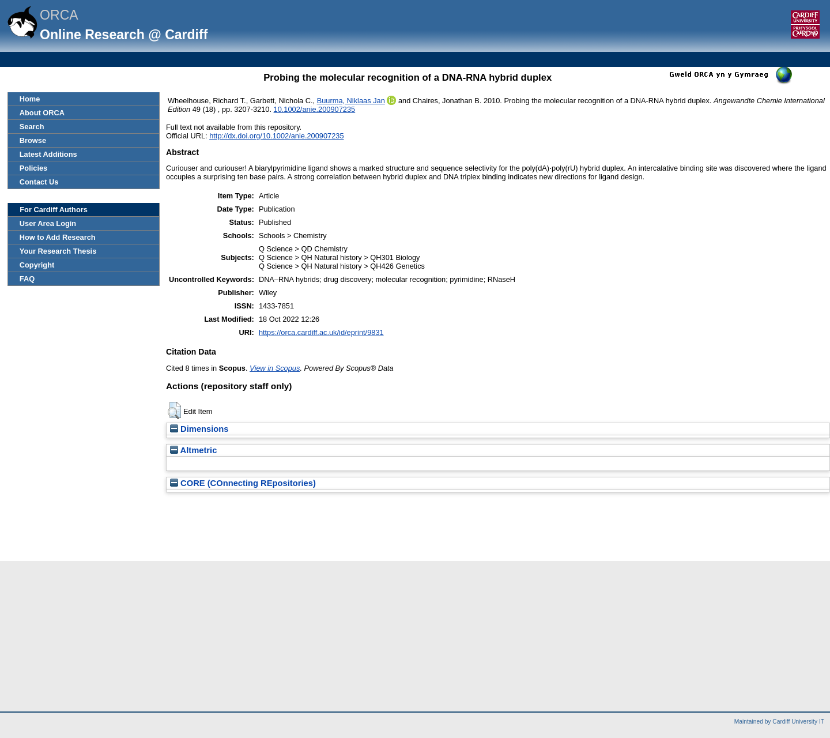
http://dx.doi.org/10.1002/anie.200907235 (276, 135)
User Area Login (48, 223)
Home (30, 99)
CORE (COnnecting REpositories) (243, 483)
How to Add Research (58, 237)
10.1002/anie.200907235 (315, 109)
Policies (33, 168)
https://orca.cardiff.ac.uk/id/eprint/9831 (321, 332)
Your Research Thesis (58, 251)
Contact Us (39, 182)
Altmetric (193, 450)
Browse (33, 140)
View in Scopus (275, 368)
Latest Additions (48, 154)
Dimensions (199, 429)
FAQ (27, 278)
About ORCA (42, 112)
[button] (174, 410)
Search (32, 126)
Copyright (37, 265)
